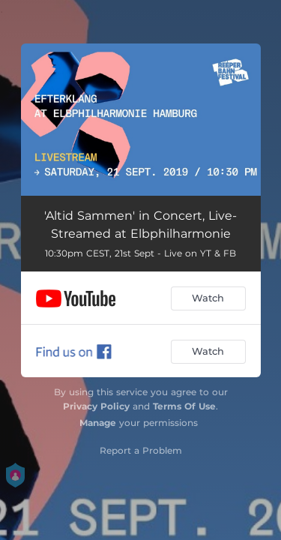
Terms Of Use (184, 406)
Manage (97, 422)
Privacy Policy (96, 406)
